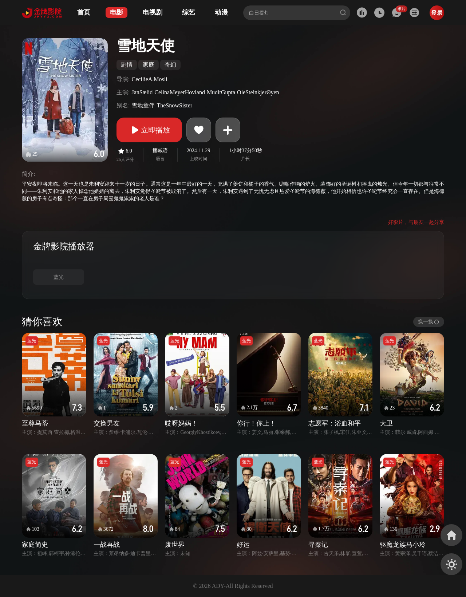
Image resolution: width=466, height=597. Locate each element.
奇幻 (170, 65)
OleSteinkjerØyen (258, 92)
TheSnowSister (174, 105)
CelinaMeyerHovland (179, 92)
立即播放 (149, 130)
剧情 (127, 65)
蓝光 (59, 277)
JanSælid (142, 92)
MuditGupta (221, 92)
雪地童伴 (143, 105)
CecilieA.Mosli (149, 79)
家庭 (148, 65)
